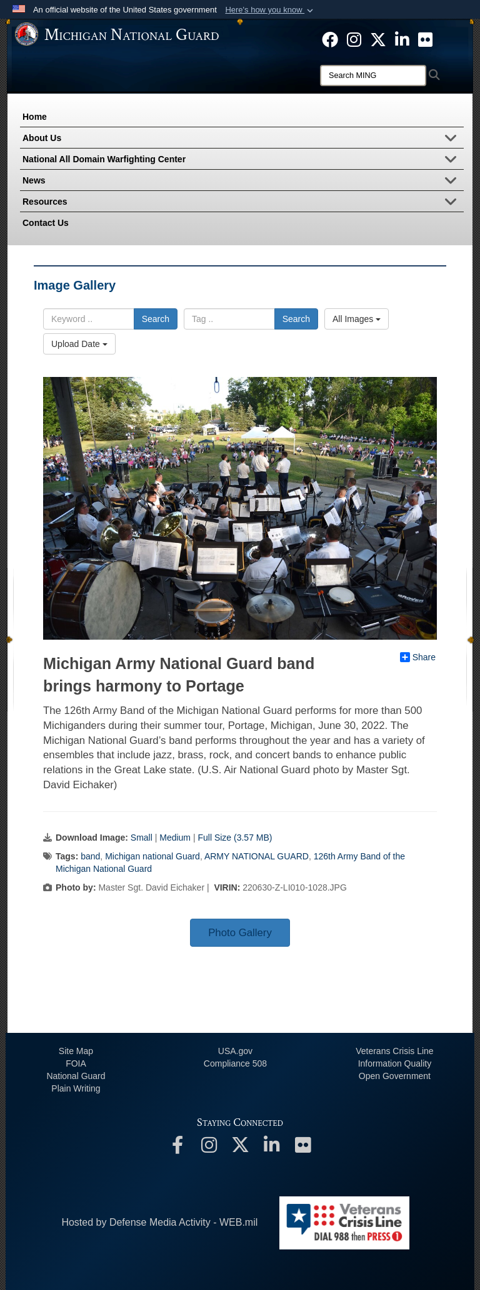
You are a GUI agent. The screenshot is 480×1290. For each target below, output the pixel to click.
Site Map (76, 1051)
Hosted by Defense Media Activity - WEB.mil (159, 1222)
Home (34, 117)
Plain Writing (75, 1088)
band (90, 856)
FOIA (76, 1063)
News (243, 181)
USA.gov (235, 1051)
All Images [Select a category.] (356, 319)
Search (155, 319)
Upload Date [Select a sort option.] (79, 344)
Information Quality (395, 1063)
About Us (243, 139)
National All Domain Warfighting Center (243, 160)
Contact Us (45, 223)
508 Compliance (235, 1063)
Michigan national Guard (152, 856)
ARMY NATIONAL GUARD (256, 856)
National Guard (75, 1076)
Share (418, 657)
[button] (270, 10)
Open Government (395, 1076)
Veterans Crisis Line (395, 1051)
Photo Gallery (240, 933)
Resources (243, 203)
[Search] (373, 75)
